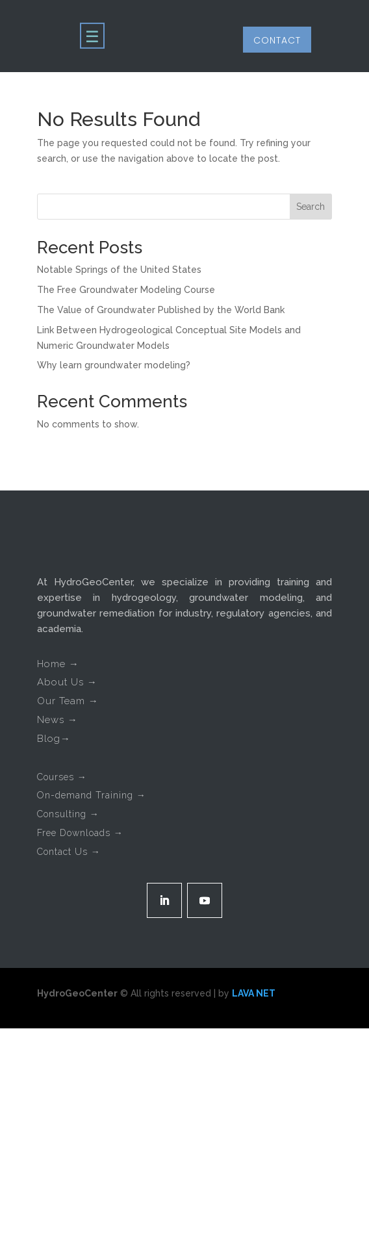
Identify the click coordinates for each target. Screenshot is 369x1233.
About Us (67, 682)
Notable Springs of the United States (119, 269)
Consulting (68, 814)
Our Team (68, 701)
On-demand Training (91, 795)
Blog (54, 738)
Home (58, 664)
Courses (62, 777)
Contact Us (69, 851)
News (57, 720)
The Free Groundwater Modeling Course (126, 290)
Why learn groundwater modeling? (113, 365)
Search (310, 206)
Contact (277, 40)
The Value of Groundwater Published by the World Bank (161, 310)
